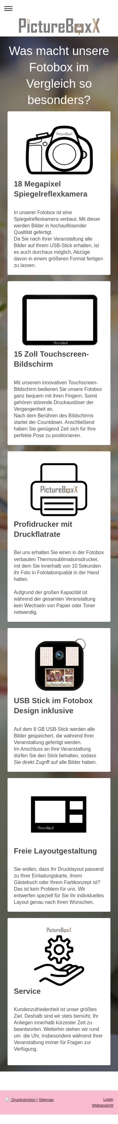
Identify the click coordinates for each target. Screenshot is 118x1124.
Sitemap (46, 1099)
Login (108, 1099)
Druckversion (21, 1099)
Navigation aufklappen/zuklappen (59, 8)
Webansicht (102, 1105)
